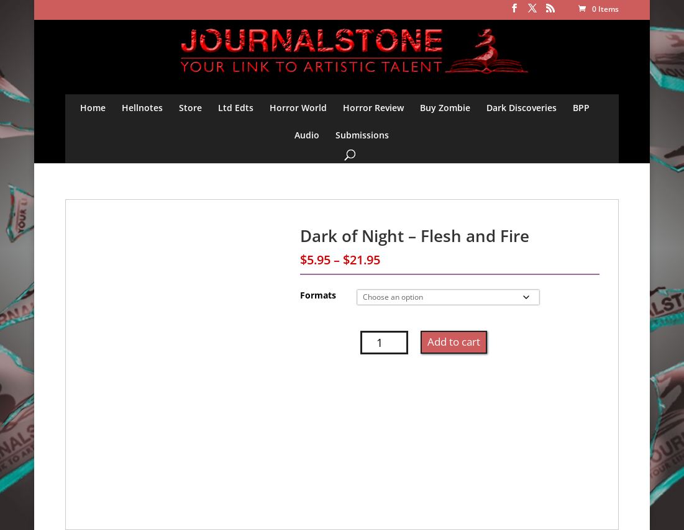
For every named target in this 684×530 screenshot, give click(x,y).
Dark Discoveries (521, 108)
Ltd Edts (235, 108)
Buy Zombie (445, 108)
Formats (318, 295)
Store (190, 108)
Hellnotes (142, 108)
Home (93, 108)
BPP (581, 108)
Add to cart (453, 342)
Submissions (362, 135)
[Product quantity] (384, 342)
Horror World (298, 108)
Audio (306, 135)
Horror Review (373, 108)
